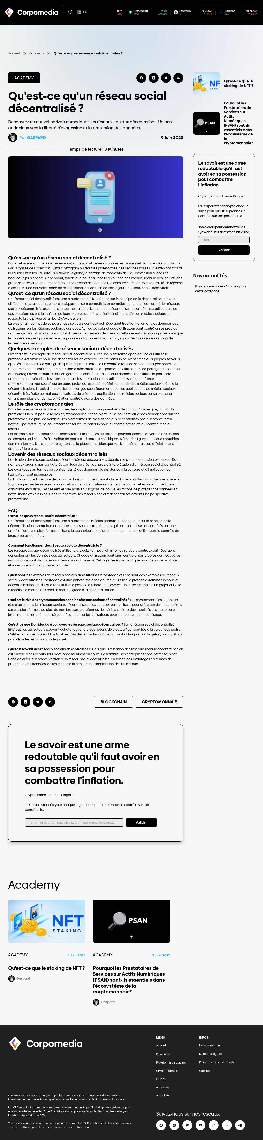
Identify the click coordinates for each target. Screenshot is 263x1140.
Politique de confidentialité (217, 1062)
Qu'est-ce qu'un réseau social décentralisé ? (88, 53)
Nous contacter (209, 1045)
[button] (70, 12)
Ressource (163, 1054)
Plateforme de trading (171, 1062)
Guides (161, 1079)
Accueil (14, 53)
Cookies (204, 1071)
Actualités (163, 1095)
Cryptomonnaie (167, 1071)
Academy (36, 53)
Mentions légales (210, 1054)
